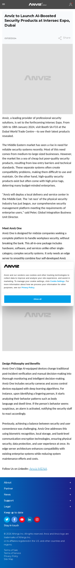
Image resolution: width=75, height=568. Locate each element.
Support (9, 500)
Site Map (8, 559)
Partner (8, 488)
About (7, 482)
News (7, 494)
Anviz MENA (38, 468)
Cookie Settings (57, 281)
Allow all (38, 299)
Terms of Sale (11, 550)
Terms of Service (12, 553)
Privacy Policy (28, 287)
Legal (7, 506)
